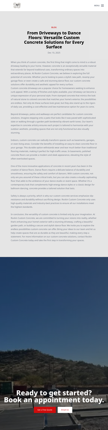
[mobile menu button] (102, 5)
